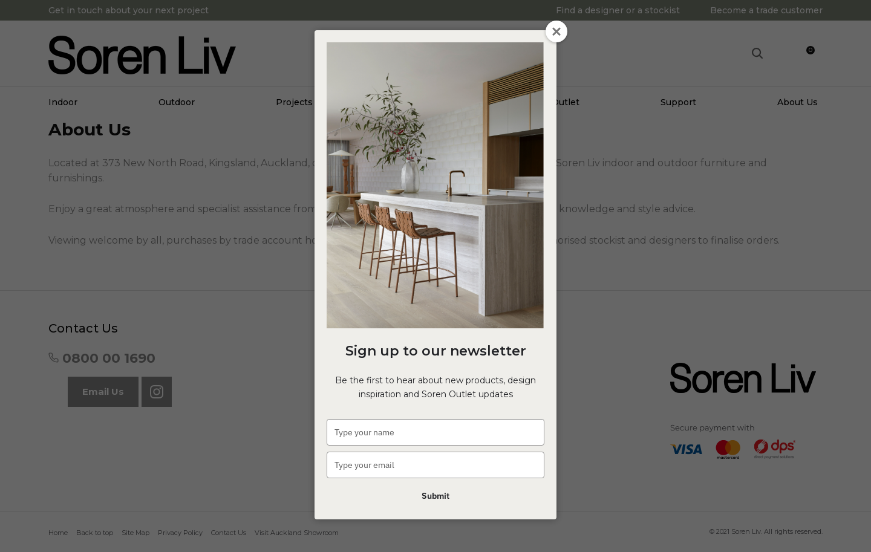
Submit (435, 495)
